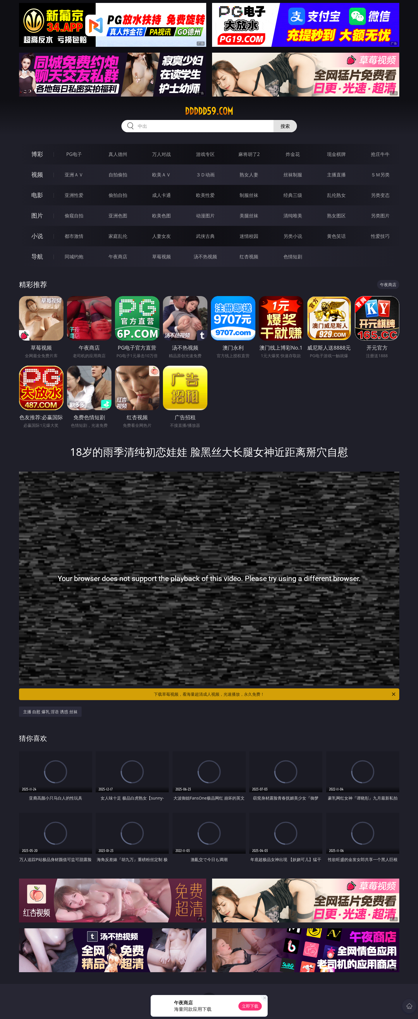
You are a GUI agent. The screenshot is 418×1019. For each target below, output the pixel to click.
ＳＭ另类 (380, 174)
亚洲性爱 (74, 195)
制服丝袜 (249, 195)
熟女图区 (336, 215)
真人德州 (118, 154)
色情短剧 (292, 256)
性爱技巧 (380, 236)
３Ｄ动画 (205, 174)
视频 (37, 174)
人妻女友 (161, 236)
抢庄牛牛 (380, 154)
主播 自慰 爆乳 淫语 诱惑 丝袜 (50, 711)
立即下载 (250, 1006)
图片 (37, 215)
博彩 (37, 154)
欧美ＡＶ (161, 174)
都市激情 (74, 236)
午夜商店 (118, 256)
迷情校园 (249, 236)
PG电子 (74, 154)
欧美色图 (161, 215)
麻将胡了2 (249, 154)
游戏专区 (205, 154)
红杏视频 (249, 256)
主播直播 (336, 174)
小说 (37, 236)
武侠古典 (205, 236)
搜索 (285, 126)
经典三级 (292, 195)
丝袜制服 (292, 174)
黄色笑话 (336, 236)
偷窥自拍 (74, 215)
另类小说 (292, 236)
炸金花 (293, 154)
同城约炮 (74, 256)
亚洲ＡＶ (74, 174)
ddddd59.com (209, 111)
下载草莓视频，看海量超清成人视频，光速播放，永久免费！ (275, 694)
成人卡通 (161, 195)
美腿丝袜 (249, 215)
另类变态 (380, 195)
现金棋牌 (336, 154)
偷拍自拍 (118, 195)
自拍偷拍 (118, 174)
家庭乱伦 (118, 236)
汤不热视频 (205, 256)
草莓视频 (161, 256)
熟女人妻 (249, 174)
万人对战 (161, 154)
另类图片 (380, 215)
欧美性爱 (205, 195)
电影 (37, 195)
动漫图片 (205, 215)
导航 (37, 256)
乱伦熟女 (336, 195)
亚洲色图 (118, 215)
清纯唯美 (292, 215)
